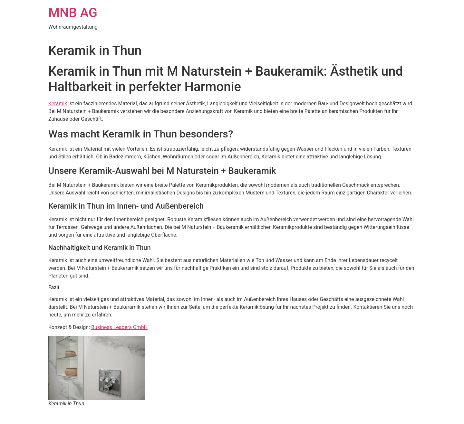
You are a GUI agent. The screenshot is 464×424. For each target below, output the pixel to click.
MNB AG (72, 12)
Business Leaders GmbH (119, 327)
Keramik (57, 103)
